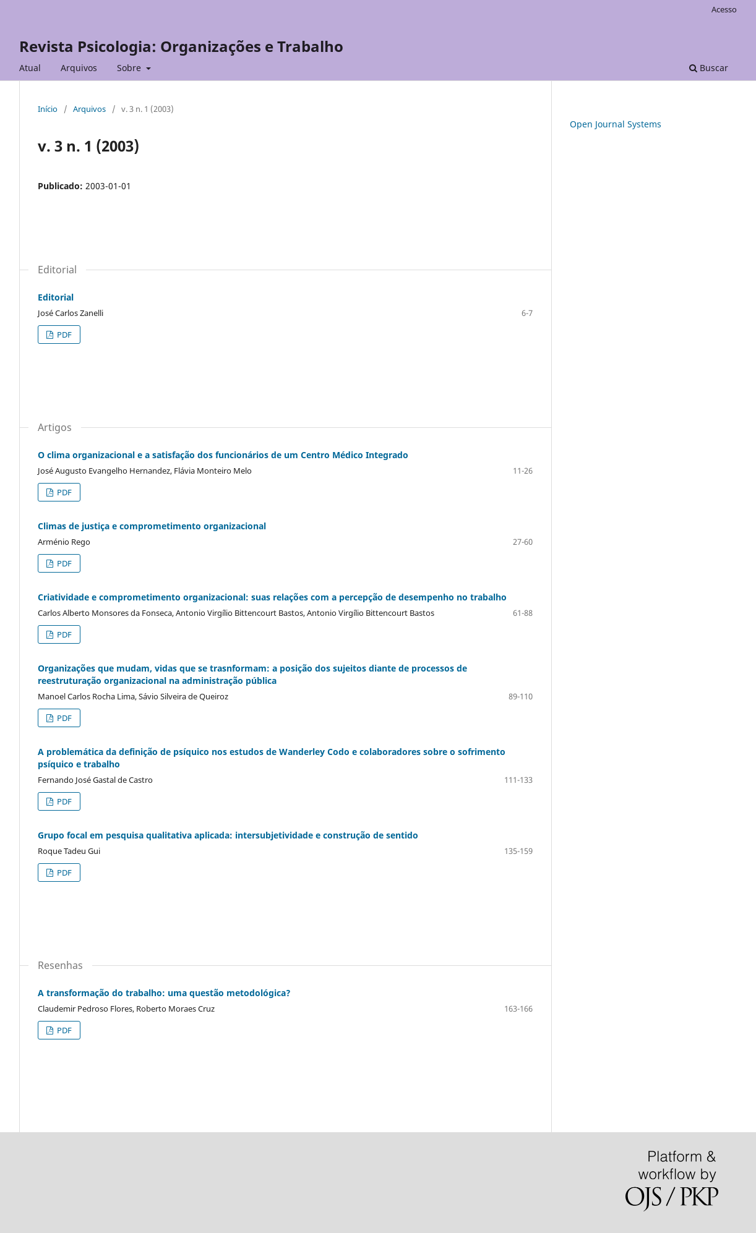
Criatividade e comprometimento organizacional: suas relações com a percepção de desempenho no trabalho (272, 597)
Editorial (56, 297)
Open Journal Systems (615, 124)
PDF (63, 334)
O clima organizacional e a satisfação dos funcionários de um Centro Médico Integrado (223, 455)
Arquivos (79, 68)
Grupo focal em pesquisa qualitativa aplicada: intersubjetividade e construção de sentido (228, 835)
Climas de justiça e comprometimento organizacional (152, 526)
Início (48, 108)
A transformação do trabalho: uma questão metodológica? (164, 993)
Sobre (130, 68)
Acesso (724, 9)
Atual (30, 68)
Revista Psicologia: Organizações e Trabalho (181, 46)
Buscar (708, 68)
